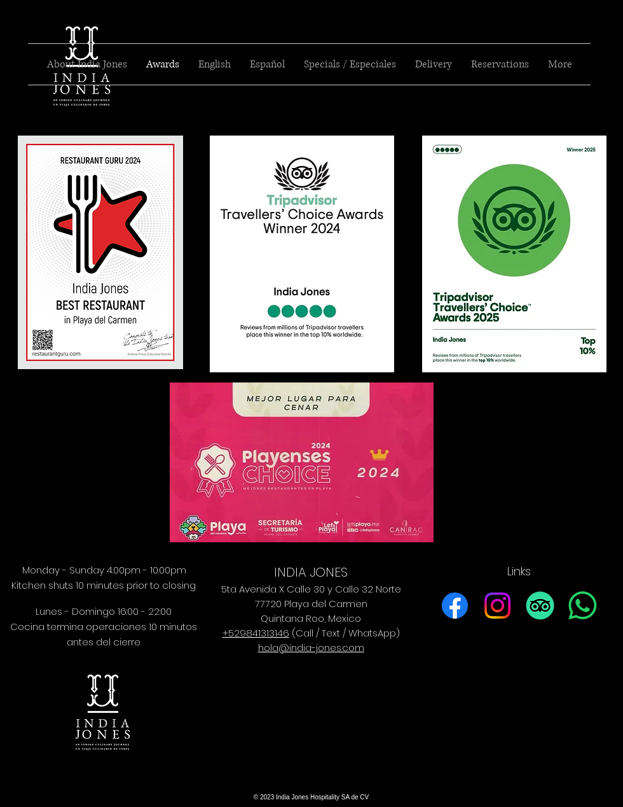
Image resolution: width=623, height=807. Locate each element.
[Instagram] (497, 605)
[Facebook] (454, 605)
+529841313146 (255, 633)
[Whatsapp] (582, 605)
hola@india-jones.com (311, 647)
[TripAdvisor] (540, 605)
